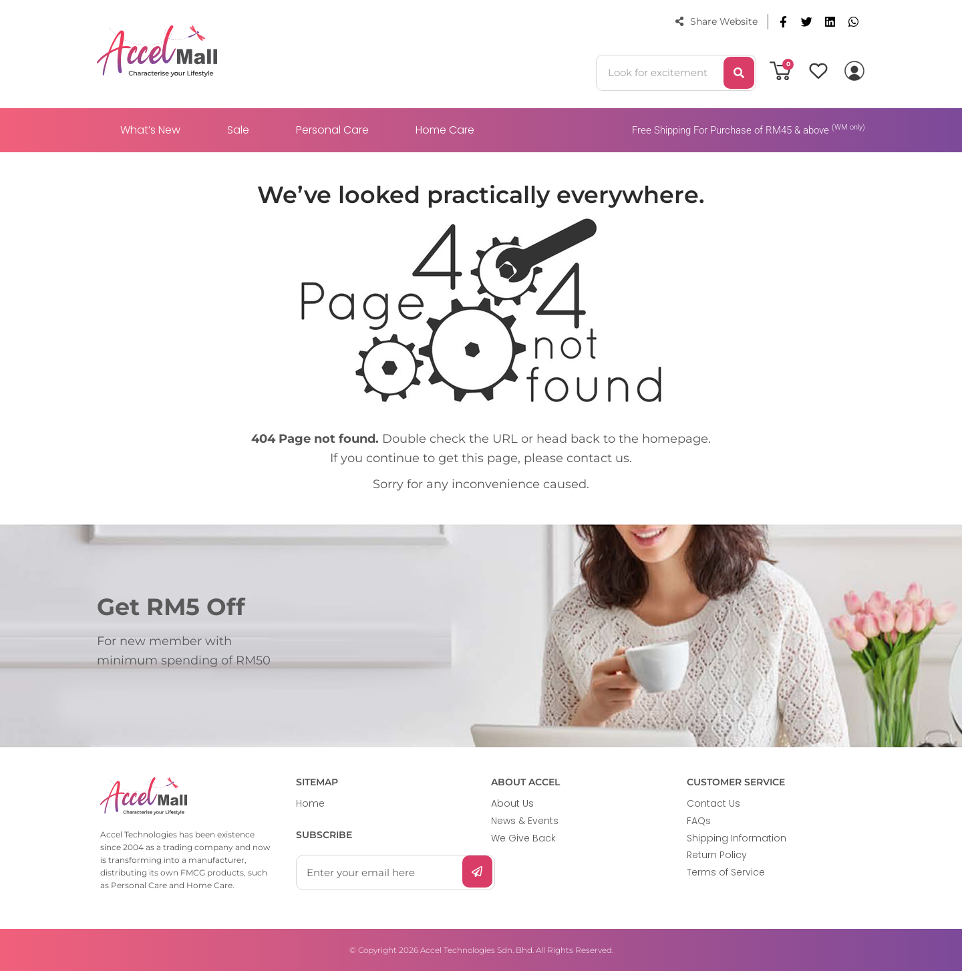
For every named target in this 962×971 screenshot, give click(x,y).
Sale (238, 130)
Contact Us (713, 803)
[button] (783, 22)
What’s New (150, 130)
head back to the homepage (622, 438)
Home (310, 803)
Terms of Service (726, 872)
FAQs (699, 820)
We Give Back (523, 838)
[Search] (739, 73)
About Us (512, 803)
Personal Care (332, 130)
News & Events (524, 820)
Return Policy (717, 854)
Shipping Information (736, 838)
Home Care (445, 130)
